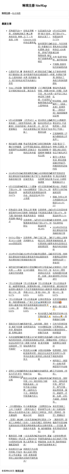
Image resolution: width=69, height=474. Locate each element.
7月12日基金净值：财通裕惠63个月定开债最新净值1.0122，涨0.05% (30, 289)
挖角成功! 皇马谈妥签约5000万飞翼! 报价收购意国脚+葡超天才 (16, 215)
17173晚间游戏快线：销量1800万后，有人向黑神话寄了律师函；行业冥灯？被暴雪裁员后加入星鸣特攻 (45, 97)
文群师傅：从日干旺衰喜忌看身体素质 (45, 212)
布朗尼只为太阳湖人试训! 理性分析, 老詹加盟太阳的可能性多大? (30, 455)
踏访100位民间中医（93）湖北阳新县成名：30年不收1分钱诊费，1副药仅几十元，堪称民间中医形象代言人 (30, 387)
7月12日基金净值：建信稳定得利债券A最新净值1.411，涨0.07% (60, 289)
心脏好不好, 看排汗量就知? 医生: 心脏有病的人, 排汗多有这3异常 (16, 77)
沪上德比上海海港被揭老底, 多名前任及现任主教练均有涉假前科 (60, 243)
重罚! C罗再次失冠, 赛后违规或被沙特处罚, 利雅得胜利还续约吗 (60, 163)
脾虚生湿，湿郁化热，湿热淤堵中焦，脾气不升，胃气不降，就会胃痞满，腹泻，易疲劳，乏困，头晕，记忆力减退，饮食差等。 (60, 390)
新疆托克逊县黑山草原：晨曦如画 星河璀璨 (45, 340)
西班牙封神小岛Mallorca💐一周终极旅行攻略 (60, 316)
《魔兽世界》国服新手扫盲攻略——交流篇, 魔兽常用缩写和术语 (60, 425)
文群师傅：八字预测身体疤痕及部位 (30, 223)
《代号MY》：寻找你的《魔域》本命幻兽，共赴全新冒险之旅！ (30, 126)
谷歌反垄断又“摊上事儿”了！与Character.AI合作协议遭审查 (29, 36)
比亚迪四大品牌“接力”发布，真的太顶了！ (45, 33)
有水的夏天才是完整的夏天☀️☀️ (45, 316)
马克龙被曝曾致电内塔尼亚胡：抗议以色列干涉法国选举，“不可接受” (16, 343)
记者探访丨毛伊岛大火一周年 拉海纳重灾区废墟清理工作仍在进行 (60, 273)
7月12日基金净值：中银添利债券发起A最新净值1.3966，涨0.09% (45, 289)
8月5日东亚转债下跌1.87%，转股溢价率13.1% (60, 212)
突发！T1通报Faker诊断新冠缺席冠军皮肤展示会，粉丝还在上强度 (30, 192)
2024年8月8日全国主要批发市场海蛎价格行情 (30, 257)
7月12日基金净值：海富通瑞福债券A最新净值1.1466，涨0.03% (16, 305)
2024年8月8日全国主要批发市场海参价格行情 (16, 176)
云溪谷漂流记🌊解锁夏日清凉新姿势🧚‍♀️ (44, 302)
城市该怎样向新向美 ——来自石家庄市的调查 (16, 270)
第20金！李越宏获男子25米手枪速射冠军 (60, 189)
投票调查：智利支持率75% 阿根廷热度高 (60, 353)
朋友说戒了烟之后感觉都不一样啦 (45, 74)
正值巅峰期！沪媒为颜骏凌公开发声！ (60, 136)
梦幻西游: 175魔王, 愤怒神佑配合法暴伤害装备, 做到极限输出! (45, 425)
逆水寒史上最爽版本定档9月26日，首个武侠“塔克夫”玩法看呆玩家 (45, 126)
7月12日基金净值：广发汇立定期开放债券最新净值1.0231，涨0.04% (30, 305)
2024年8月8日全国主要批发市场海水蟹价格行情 (16, 257)
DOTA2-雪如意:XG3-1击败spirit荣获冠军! (15, 240)
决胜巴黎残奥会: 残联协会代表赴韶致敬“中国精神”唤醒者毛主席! (44, 150)
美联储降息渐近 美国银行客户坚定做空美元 (30, 176)
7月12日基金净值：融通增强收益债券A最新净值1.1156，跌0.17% (16, 289)
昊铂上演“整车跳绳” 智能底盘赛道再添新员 (30, 212)
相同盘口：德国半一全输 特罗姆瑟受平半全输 (60, 363)
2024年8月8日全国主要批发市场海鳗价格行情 (60, 230)
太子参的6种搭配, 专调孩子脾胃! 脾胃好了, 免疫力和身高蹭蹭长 (60, 77)
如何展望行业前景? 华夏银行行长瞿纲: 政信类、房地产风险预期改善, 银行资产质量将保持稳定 (45, 52)
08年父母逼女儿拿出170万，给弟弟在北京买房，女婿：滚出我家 (45, 273)
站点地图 (16, 13)
